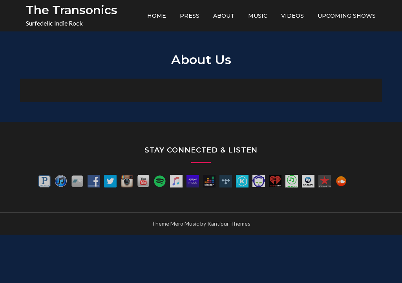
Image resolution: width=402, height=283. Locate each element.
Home (156, 15)
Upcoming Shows (347, 15)
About (223, 15)
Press (189, 15)
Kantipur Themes (228, 223)
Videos (292, 15)
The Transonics (71, 10)
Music (257, 15)
